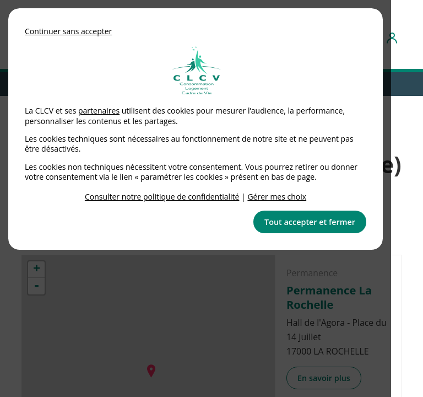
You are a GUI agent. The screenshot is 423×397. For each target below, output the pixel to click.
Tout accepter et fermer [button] (309, 222)
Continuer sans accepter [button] (68, 31)
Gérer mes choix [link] (276, 196)
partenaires (99, 110)
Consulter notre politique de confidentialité (162, 196)
